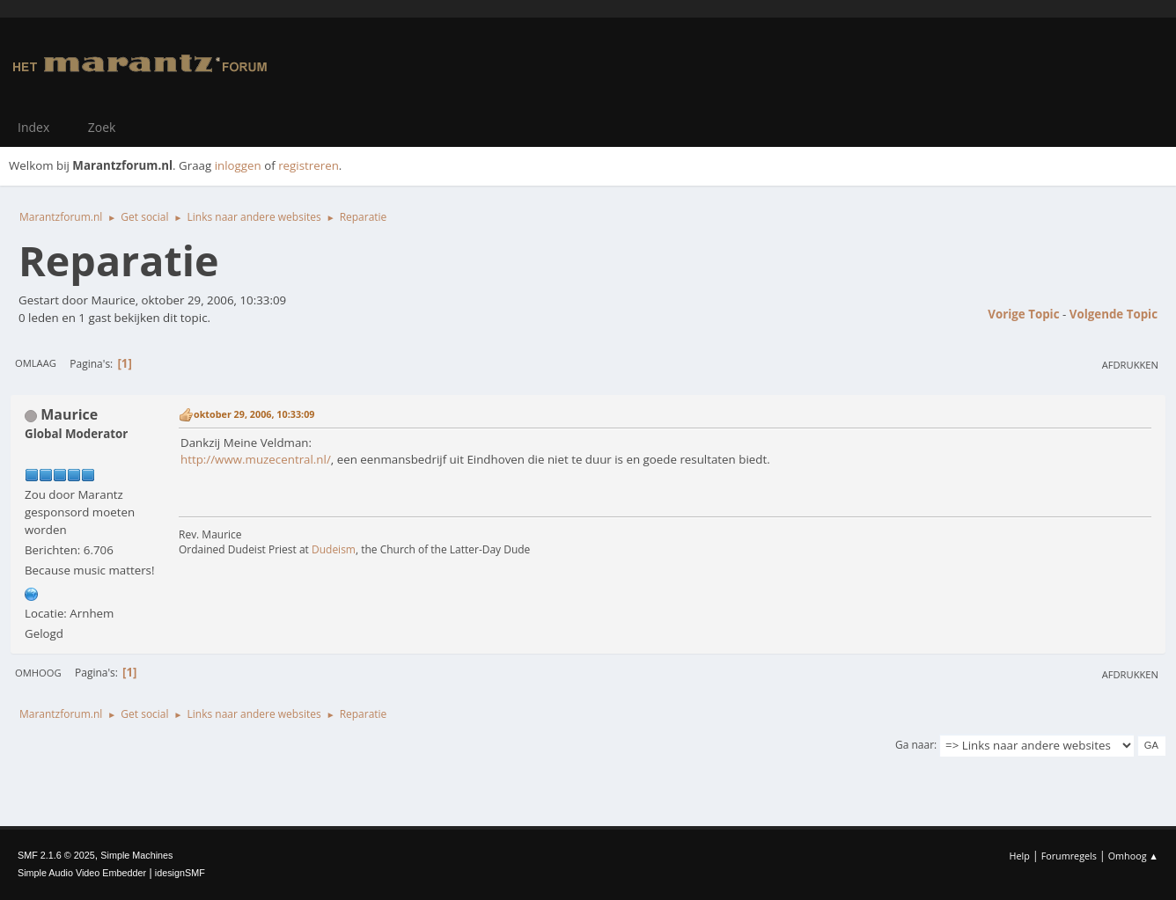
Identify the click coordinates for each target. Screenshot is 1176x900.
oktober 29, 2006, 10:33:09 (254, 414)
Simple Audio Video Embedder (82, 872)
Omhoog (38, 672)
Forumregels (1069, 855)
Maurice (69, 414)
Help (1019, 855)
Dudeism (334, 549)
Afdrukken (1130, 364)
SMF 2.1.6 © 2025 (56, 855)
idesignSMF (180, 872)
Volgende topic (1113, 314)
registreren (308, 165)
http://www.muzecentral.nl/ (255, 459)
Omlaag (35, 363)
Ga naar (914, 744)
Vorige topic (1023, 314)
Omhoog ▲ (1133, 855)
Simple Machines (136, 855)
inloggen (238, 165)
